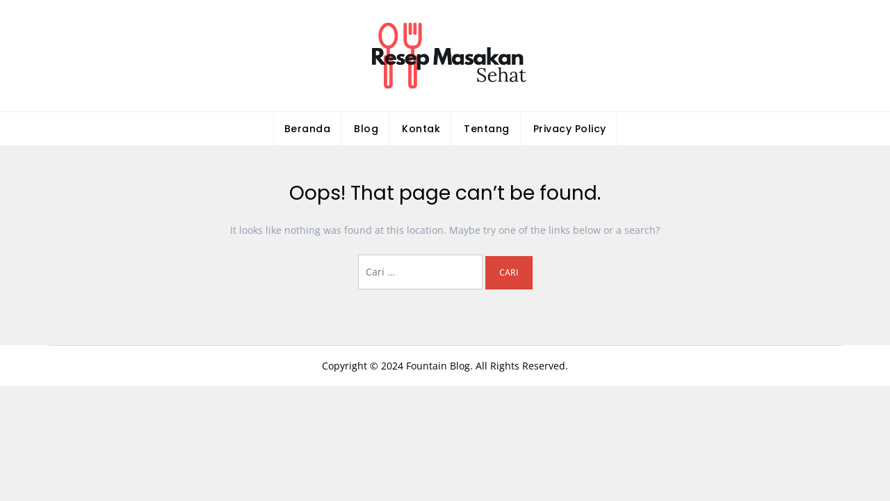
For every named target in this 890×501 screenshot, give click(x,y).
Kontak (421, 129)
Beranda (307, 129)
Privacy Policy (569, 129)
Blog (366, 129)
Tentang (487, 129)
